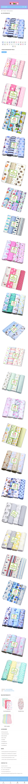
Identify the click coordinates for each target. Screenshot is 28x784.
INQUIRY (4, 52)
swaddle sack (4, 743)
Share (3, 782)
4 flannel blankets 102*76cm (9, 690)
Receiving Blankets (9, 689)
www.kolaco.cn (24, 779)
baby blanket (4, 735)
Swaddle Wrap (21, 711)
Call (10, 782)
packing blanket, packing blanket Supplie (9, 755)
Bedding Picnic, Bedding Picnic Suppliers (9, 753)
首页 (2, 10)
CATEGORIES (4, 7)
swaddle (3, 739)
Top (24, 782)
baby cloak (3, 737)
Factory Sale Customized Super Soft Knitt (9, 759)
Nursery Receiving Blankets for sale (8, 757)
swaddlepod (4, 741)
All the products (10, 10)
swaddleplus (4, 745)
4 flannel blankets (5, 734)
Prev (3, 28)
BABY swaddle (7, 726)
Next (25, 28)
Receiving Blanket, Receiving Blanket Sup (9, 751)
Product (4, 10)
